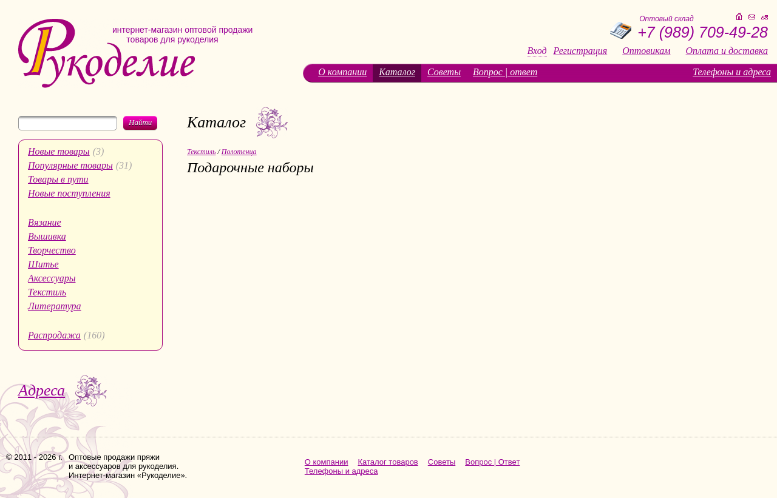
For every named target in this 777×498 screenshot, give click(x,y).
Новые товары (59, 151)
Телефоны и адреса (732, 72)
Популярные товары (70, 165)
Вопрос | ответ (505, 72)
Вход (537, 51)
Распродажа (54, 335)
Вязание (44, 222)
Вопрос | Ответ (492, 461)
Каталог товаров (388, 461)
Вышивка (47, 236)
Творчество (52, 250)
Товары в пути (58, 179)
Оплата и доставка (727, 51)
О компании (342, 72)
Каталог (397, 72)
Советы (444, 72)
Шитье (43, 264)
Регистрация (581, 51)
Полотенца (239, 151)
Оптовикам (646, 51)
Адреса (41, 390)
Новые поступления (69, 193)
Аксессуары (51, 278)
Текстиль (47, 292)
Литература (54, 306)
